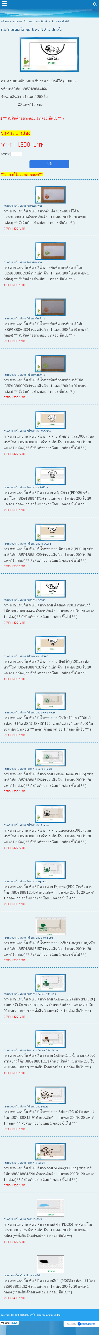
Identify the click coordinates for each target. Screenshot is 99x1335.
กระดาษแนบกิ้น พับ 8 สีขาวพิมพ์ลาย (23, 206)
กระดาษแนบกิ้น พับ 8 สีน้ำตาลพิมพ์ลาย (24, 319)
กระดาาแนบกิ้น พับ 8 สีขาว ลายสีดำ (22, 1276)
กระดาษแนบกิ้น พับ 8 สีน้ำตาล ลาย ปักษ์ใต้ (26, 656)
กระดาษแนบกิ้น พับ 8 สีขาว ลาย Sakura (24, 1163)
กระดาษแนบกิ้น (19, 21)
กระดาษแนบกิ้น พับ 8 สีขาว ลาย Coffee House (28, 769)
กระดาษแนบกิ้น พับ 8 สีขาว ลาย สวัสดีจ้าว (26, 488)
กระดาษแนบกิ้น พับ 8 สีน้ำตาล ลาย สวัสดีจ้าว (27, 431)
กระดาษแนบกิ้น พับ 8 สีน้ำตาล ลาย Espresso (27, 825)
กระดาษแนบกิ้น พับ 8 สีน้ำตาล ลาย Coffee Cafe (28, 938)
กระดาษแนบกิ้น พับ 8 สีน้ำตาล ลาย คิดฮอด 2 (27, 544)
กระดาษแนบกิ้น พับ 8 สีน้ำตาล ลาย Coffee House (30, 713)
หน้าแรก (5, 21)
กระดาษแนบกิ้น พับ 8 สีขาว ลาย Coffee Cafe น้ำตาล (31, 1050)
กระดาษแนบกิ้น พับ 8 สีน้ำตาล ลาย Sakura (26, 1107)
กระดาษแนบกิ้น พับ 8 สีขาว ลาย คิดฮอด (24, 600)
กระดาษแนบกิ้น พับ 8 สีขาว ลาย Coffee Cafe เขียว (30, 994)
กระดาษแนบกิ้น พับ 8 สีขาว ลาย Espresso (25, 882)
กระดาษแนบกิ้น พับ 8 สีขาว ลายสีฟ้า (23, 1219)
